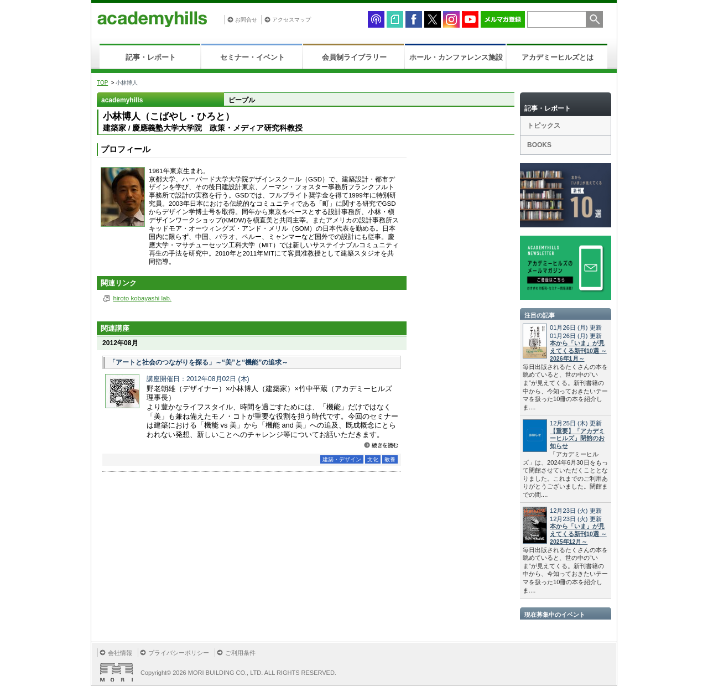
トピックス (543, 125)
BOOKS (539, 145)
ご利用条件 (240, 652)
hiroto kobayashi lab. (142, 298)
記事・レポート (151, 57)
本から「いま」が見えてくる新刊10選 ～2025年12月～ (578, 534)
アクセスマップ (291, 20)
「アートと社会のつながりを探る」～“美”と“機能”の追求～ (198, 362)
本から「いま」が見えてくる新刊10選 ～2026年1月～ (578, 351)
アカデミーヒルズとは (558, 57)
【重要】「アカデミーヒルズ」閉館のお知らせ (577, 439)
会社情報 (120, 652)
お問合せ (246, 20)
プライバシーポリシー (178, 652)
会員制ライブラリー (354, 57)
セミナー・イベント (252, 57)
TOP (102, 83)
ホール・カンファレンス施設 (456, 57)
